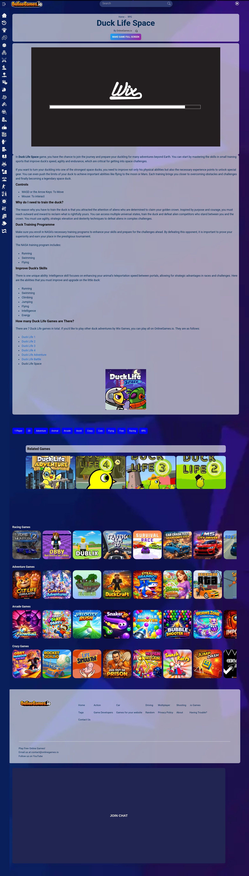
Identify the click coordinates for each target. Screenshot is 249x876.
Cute (100, 430)
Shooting (181, 705)
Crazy (90, 430)
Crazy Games (20, 646)
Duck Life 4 (28, 350)
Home (81, 705)
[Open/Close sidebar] (4, 4)
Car (118, 705)
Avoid (79, 430)
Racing (132, 430)
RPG (143, 430)
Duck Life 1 (28, 337)
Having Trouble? (198, 712)
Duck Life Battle (31, 359)
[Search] (134, 3)
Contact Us (84, 719)
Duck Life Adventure (34, 354)
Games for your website (129, 712)
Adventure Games (23, 566)
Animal (54, 430)
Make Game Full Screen (125, 37)
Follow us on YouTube (31, 756)
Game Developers (103, 712)
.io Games (194, 705)
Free (121, 430)
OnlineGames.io (124, 30)
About (179, 712)
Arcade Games (21, 606)
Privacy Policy (165, 712)
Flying (111, 430)
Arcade (67, 430)
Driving (149, 705)
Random (150, 712)
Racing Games (21, 527)
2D (29, 430)
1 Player (18, 430)
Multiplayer (164, 705)
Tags (81, 712)
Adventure (41, 430)
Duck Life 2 (28, 341)
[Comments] (136, 30)
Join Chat (119, 815)
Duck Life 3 (28, 346)
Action (97, 705)
